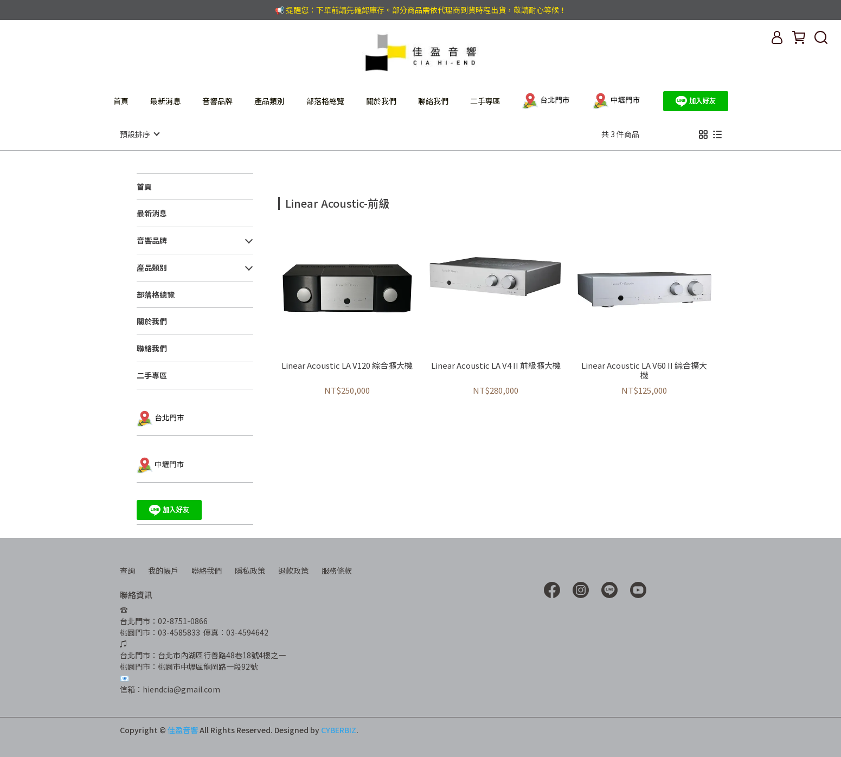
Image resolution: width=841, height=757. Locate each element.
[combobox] (297, 201)
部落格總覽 (325, 100)
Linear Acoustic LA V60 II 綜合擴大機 (644, 370)
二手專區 (485, 100)
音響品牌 (217, 100)
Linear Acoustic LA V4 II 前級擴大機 (496, 365)
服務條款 (337, 569)
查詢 (127, 569)
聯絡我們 (433, 100)
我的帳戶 (163, 569)
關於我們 (381, 100)
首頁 (121, 100)
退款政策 (293, 569)
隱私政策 (250, 569)
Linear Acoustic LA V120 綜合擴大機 (347, 365)
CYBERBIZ (338, 729)
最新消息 (165, 100)
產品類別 (269, 100)
